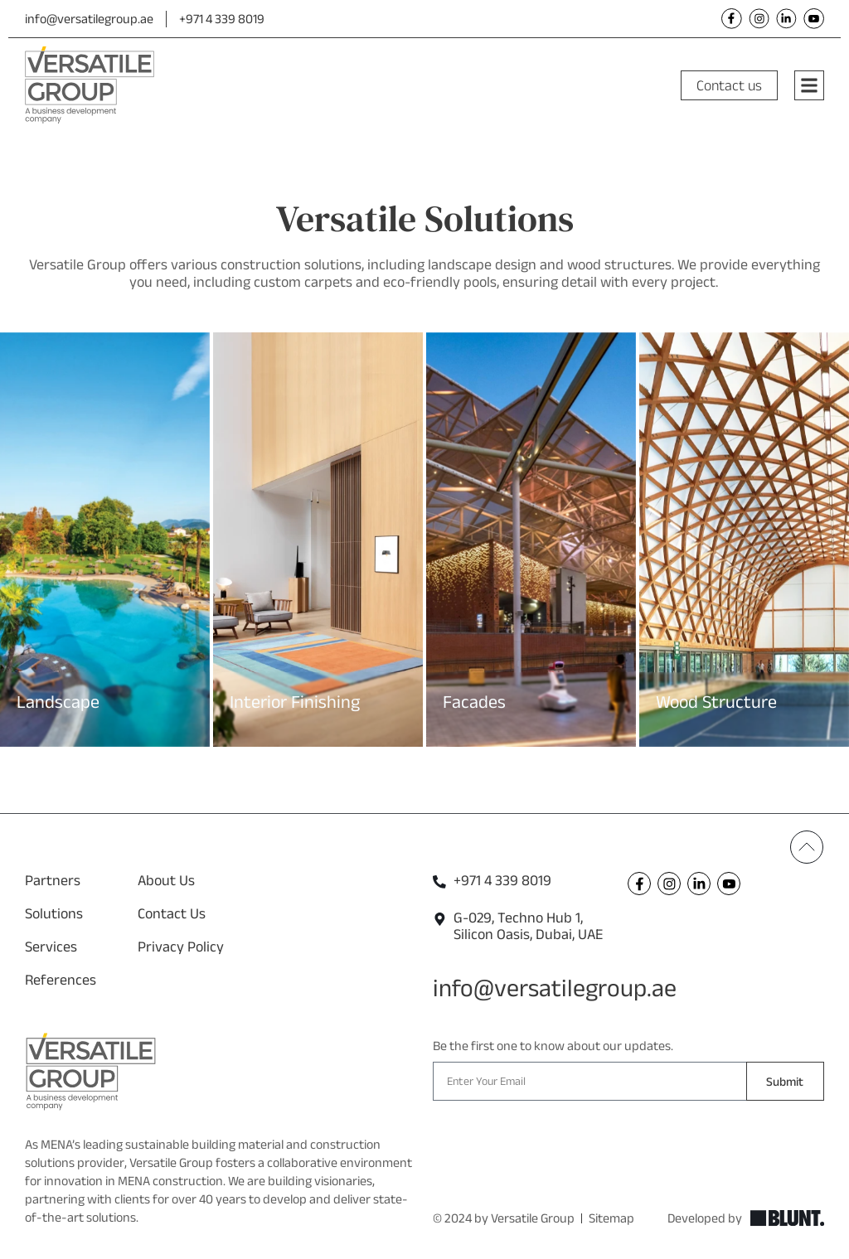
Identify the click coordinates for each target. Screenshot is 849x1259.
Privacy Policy (181, 946)
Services (51, 946)
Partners (52, 880)
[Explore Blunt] (787, 1218)
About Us (166, 880)
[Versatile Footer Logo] (91, 1071)
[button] (10, 526)
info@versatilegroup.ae (89, 19)
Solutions (54, 913)
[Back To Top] (806, 847)
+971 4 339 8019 (221, 19)
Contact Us (172, 913)
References (60, 979)
